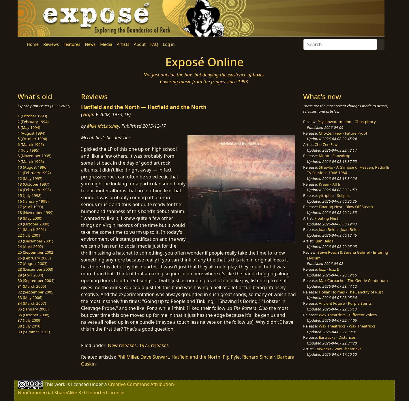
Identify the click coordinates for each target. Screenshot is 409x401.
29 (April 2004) (30, 275)
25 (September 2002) (36, 252)
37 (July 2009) (30, 320)
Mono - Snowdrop (334, 155)
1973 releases (154, 345)
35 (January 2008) (33, 309)
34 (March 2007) (32, 303)
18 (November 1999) (36, 212)
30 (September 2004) (36, 280)
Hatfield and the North (196, 357)
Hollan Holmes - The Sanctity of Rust (351, 292)
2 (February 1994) (33, 121)
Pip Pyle (231, 357)
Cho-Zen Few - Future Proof (343, 133)
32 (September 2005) (36, 292)
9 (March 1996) (31, 161)
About (140, 44)
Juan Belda (324, 241)
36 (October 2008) (33, 314)
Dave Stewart (154, 357)
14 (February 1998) (34, 189)
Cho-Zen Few (326, 144)
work (60, 384)
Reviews (51, 44)
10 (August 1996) (32, 167)
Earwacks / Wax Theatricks (338, 348)
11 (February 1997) (34, 172)
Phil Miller (127, 357)
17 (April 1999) (30, 206)
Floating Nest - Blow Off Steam (346, 206)
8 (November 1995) (34, 155)
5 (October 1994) (32, 138)
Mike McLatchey (103, 126)
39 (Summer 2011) (34, 331)
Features (71, 44)
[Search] (340, 44)
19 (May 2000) (30, 218)
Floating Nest (326, 218)
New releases (122, 345)
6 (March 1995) (31, 144)
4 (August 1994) (31, 133)
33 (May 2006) (30, 297)
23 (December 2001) (35, 241)
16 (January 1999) (33, 201)
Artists (123, 44)
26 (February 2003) (34, 258)
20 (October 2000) (33, 224)
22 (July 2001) (30, 235)
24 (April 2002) (30, 246)
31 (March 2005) (32, 286)
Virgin (88, 114)
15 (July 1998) (30, 195)
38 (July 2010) (30, 326)
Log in (169, 44)
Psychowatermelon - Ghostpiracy (347, 121)
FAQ (154, 44)
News (90, 44)
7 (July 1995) (28, 150)
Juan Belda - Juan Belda (339, 229)
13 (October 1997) (33, 184)
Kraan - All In (330, 184)
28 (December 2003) (35, 269)
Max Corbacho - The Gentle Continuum (353, 280)
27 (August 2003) (32, 263)
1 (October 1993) (32, 115)
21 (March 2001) (32, 229)
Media (106, 44)
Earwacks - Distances (337, 337)
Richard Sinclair (258, 357)
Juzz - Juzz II (329, 269)
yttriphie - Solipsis (334, 195)
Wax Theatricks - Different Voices (348, 314)
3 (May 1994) (29, 127)
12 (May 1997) (30, 178)
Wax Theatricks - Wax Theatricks (347, 326)
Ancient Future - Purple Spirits (345, 303)
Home (33, 44)
